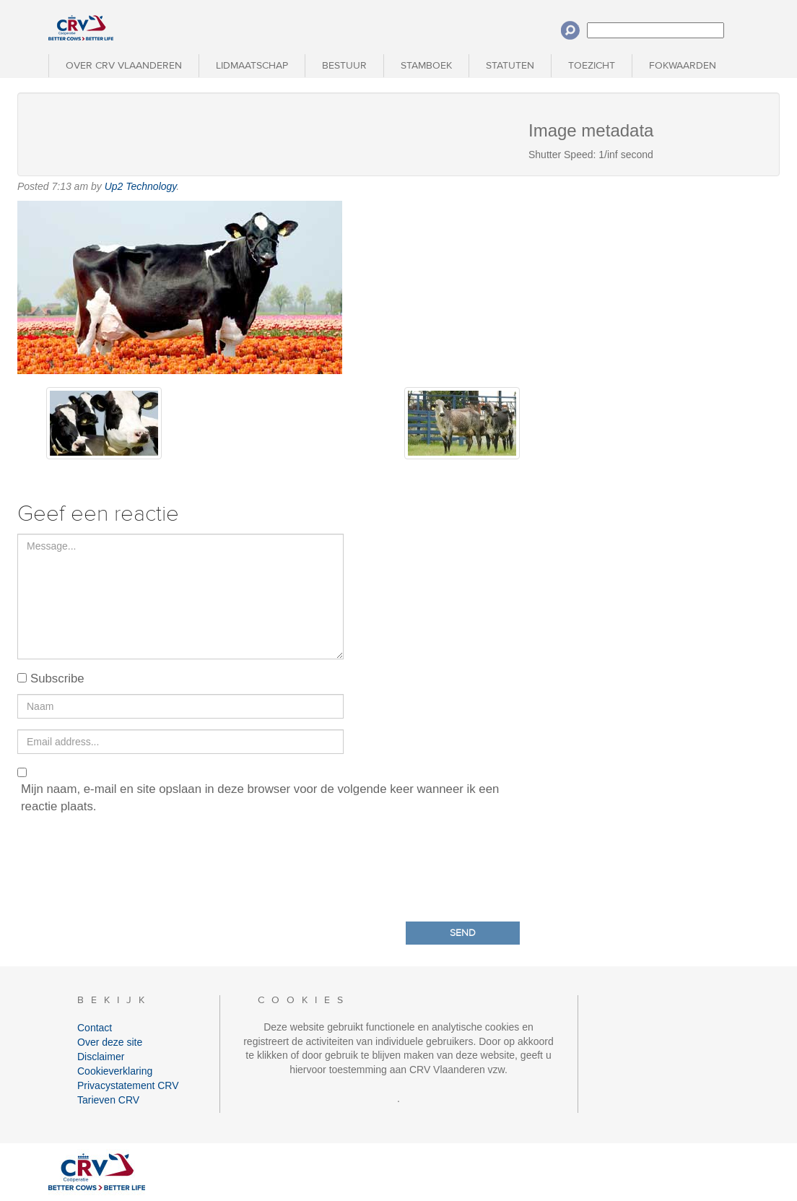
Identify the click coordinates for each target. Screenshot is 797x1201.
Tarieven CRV (108, 1100)
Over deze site (109, 1042)
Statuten (510, 65)
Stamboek (426, 65)
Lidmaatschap (252, 65)
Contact (94, 1027)
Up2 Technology (141, 186)
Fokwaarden (682, 65)
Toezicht (591, 65)
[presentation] (127, 864)
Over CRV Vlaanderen (124, 65)
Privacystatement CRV (128, 1085)
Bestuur (344, 65)
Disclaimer (100, 1056)
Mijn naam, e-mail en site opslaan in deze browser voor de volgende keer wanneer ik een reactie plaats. (260, 797)
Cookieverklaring (114, 1071)
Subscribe (57, 678)
